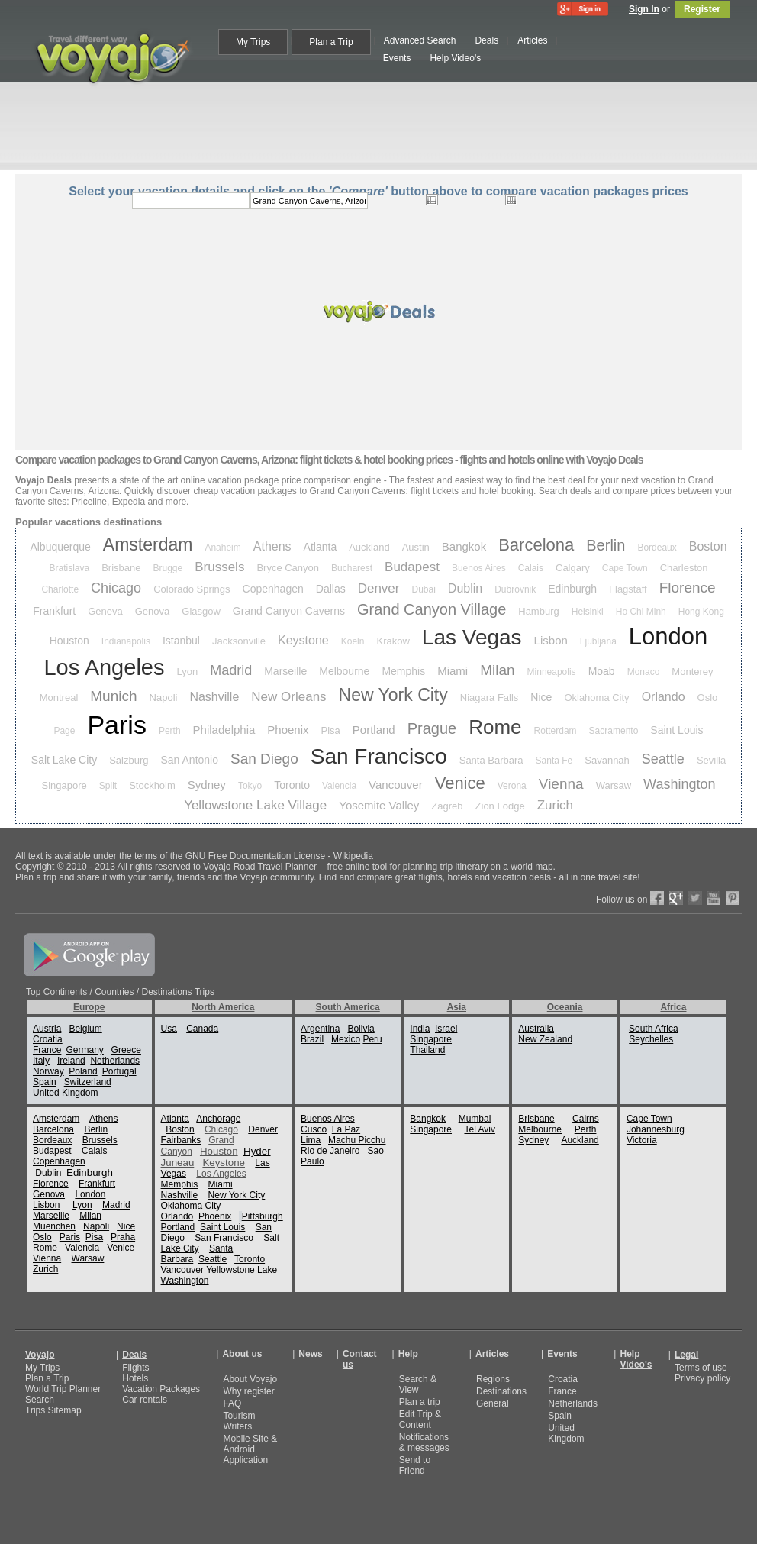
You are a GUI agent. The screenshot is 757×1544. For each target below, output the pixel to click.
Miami (452, 670)
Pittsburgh (262, 1216)
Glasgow (201, 611)
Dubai (423, 589)
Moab (601, 671)
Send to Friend (414, 1465)
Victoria (642, 1140)
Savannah (607, 760)
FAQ (232, 1403)
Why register (248, 1391)
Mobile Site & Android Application (250, 1449)
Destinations (501, 1391)
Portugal (119, 1071)
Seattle (663, 759)
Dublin (465, 588)
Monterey (692, 671)
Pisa (330, 730)
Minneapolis (551, 672)
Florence (687, 588)
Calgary (573, 567)
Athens (272, 546)
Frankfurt (54, 611)
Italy (41, 1060)
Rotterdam (555, 730)
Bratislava (70, 568)
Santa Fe (554, 760)
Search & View (417, 1384)
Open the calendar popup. (432, 199)
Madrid (231, 670)
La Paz (346, 1129)
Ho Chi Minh (641, 611)
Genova (152, 611)
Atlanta (320, 547)
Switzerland (87, 1082)
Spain (44, 1082)
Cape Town (625, 568)
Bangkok (464, 546)
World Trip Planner (63, 1389)
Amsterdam (148, 544)
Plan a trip (419, 1402)
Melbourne (344, 671)
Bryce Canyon (287, 567)
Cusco (314, 1129)
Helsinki (588, 611)
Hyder (257, 1151)
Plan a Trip (47, 1378)
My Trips (42, 1367)
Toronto (292, 785)
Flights (135, 1367)
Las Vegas (472, 637)
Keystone (303, 640)
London (668, 636)
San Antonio (190, 760)
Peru (372, 1039)
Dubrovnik (515, 589)
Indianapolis (125, 641)
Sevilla (711, 760)
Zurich (555, 805)
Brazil (312, 1039)
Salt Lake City (64, 760)
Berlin (605, 545)
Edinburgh (572, 589)
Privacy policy (702, 1378)
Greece (126, 1050)
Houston (69, 641)
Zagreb (446, 806)
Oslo (707, 697)
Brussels (219, 567)
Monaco (643, 672)
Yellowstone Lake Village (255, 805)
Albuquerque (60, 547)
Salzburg (128, 760)
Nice (541, 697)
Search (39, 1399)
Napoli (164, 697)
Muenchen (54, 1226)
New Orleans (288, 697)
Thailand (427, 1050)
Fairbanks (181, 1140)
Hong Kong (701, 611)
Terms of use (701, 1367)
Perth (170, 730)
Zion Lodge (500, 806)
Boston (708, 546)
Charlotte (60, 589)
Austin (416, 547)
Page (64, 730)
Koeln (353, 641)
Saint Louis (676, 730)
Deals (134, 1354)
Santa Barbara (491, 760)
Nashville (214, 696)
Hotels (135, 1378)
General (492, 1403)
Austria (47, 1028)
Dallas (331, 589)
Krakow (392, 641)
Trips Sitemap (53, 1410)
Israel (446, 1028)
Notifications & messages (424, 1442)
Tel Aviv (479, 1129)
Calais (530, 568)
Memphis (403, 671)
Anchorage (218, 1118)
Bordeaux (656, 547)
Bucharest (351, 568)
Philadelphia (224, 729)
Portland (374, 729)
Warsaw (613, 785)
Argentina (320, 1028)
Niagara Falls (489, 697)
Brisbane (120, 567)
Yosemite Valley (379, 805)
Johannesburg (656, 1129)
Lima (311, 1140)
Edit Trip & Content (420, 1419)
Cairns (585, 1118)
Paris (116, 724)
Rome (495, 726)
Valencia (339, 785)
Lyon (187, 671)
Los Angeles (103, 667)
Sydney (207, 784)
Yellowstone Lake (241, 1270)
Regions (493, 1379)
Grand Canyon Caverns (289, 611)
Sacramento (614, 730)
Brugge (168, 568)
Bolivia (360, 1028)
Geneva (105, 611)
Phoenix (287, 729)
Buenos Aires (479, 568)
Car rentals (144, 1399)
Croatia (48, 1039)
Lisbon (551, 640)
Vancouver (396, 784)
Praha (123, 1237)
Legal (686, 1354)
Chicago (116, 588)
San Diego (264, 759)
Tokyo (250, 785)
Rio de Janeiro (330, 1150)
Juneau (178, 1162)
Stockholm (152, 785)
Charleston (684, 567)
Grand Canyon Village (431, 609)
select (594, 200)
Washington (679, 784)
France (47, 1050)
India (420, 1028)
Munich (113, 696)
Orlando (663, 696)
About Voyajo (250, 1379)
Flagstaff (628, 589)
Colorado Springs (191, 589)
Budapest (412, 567)
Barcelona (536, 544)
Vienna (561, 784)
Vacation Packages (161, 1389)
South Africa (653, 1028)
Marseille (285, 671)
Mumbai (475, 1118)
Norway (48, 1071)
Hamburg (538, 611)
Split (108, 785)
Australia (536, 1028)
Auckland (369, 547)
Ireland (71, 1060)
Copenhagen (273, 589)
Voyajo (39, 1354)
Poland (83, 1071)
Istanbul (181, 641)
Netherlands (115, 1060)
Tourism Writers (239, 1421)
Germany (84, 1050)
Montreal (59, 697)
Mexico (345, 1039)
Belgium (85, 1028)
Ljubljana (598, 641)
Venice (460, 783)
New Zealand (545, 1039)
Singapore (64, 785)
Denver (379, 588)
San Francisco (379, 756)
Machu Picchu (356, 1140)
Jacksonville (239, 641)
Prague (432, 728)
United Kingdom (65, 1092)
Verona (512, 785)
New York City (393, 695)
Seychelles (651, 1039)
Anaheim (222, 547)
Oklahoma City (596, 697)
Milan (497, 670)
